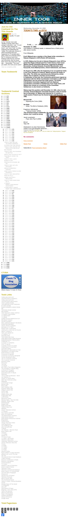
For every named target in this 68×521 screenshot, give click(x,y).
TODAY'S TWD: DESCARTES (11, 174)
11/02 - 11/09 (8, 190)
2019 (5, 108)
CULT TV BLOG (5, 344)
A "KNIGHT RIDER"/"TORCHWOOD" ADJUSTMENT (11, 185)
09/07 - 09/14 (8, 203)
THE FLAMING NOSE (7, 303)
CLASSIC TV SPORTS (7, 343)
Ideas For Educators (7, 492)
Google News (5, 498)
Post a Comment (28, 140)
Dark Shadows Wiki (6, 387)
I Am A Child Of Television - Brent (10, 375)
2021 (5, 105)
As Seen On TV (38, 131)
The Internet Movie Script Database (11, 457)
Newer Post (27, 144)
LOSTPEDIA (4, 397)
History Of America (6, 497)
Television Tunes (6, 468)
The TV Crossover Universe (9, 358)
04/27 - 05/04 (8, 234)
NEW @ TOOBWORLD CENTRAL (10, 169)
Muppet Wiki (4, 404)
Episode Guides (5, 361)
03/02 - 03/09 (8, 247)
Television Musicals (6, 477)
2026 (5, 96)
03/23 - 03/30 (8, 243)
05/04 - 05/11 (8, 233)
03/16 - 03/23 (8, 244)
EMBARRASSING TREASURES (10, 340)
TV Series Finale (6, 437)
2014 (5, 117)
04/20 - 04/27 (8, 236)
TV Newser (4, 411)
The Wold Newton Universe (9, 415)
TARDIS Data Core (6, 407)
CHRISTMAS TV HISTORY (9, 347)
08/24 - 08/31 (8, 207)
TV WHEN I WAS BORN (8, 314)
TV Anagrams (5, 485)
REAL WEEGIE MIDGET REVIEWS (11, 323)
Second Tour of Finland (7, 475)
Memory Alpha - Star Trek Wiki (9, 400)
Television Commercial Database (10, 470)
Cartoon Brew (5, 421)
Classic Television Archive (8, 410)
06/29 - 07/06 (8, 220)
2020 (5, 106)
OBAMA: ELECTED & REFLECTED (9, 178)
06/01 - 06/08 (8, 226)
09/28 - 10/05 (8, 198)
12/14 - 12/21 (8, 132)
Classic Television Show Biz (9, 442)
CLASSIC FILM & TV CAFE (9, 345)
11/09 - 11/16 (8, 140)
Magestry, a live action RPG (9, 490)
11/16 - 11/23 (8, 139)
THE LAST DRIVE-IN (7, 333)
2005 (5, 266)
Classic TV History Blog (8, 378)
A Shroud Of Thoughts (7, 370)
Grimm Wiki (4, 391)
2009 (5, 126)
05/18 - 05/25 (8, 229)
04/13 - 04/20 (8, 238)
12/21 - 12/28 (8, 130)
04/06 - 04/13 (8, 239)
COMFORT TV (5, 341)
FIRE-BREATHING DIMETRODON (11, 338)
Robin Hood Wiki (6, 405)
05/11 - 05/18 (8, 231)
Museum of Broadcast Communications (7, 462)
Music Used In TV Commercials (10, 471)
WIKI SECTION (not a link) (8, 380)
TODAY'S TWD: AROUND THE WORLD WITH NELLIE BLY (12, 147)
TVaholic (3, 428)
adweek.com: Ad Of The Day (9, 454)
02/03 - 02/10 (8, 254)
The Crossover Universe (8, 360)
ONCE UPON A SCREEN (8, 325)
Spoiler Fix (4, 435)
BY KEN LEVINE (6, 306)
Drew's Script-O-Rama (7, 467)
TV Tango (4, 448)
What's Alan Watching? (7, 371)
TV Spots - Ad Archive (7, 438)
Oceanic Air (4, 474)
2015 (5, 115)
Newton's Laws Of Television (9, 465)
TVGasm (3, 432)
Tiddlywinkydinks (57, 131)
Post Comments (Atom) (39, 148)
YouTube (3, 364)
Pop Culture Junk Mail (7, 412)
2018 (5, 110)
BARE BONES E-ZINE (7, 353)
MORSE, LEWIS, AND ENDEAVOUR (7, 402)
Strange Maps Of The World (9, 484)
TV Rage (3, 445)
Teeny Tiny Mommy (6, 491)
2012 (5, 120)
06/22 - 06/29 (8, 221)
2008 (5, 127)
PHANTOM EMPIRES (7, 324)
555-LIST (4, 487)
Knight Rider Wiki (6, 395)
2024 (5, 99)
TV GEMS (4, 317)
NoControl (4, 363)
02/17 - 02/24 (8, 251)
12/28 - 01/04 (8, 129)
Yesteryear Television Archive (9, 441)
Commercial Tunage (7, 383)
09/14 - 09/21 (8, 202)
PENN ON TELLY (8, 175)
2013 (5, 119)
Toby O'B (13, 34)
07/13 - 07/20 (8, 216)
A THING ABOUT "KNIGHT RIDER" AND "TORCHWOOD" (12, 188)
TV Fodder (4, 434)
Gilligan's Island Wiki (7, 390)
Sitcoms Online (5, 451)
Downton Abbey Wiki (7, 388)
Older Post (63, 144)
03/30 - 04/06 (8, 241)
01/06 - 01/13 (8, 261)
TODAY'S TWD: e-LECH (35, 30)
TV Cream (4, 464)
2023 (5, 101)
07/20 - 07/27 (8, 215)
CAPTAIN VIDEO (6, 348)
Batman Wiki (4, 384)
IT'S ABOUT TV (5, 334)
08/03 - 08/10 (8, 211)
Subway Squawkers (6, 495)
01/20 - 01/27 (8, 257)
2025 (5, 98)
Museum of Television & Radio (9, 460)
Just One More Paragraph (8, 472)
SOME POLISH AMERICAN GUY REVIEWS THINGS (10, 319)
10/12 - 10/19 (8, 195)
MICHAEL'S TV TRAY (7, 327)
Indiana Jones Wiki (6, 394)
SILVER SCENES (6, 321)
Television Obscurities (7, 440)
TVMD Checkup (5, 458)
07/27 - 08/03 (8, 213)
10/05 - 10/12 (8, 197)
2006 (5, 264)
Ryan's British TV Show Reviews (10, 452)
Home (45, 144)
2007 (5, 262)
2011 (5, 122)
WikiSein (3, 408)
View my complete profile (8, 67)
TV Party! (4, 450)
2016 (5, 113)
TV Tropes (4, 447)
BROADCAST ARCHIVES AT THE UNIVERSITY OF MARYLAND (11, 350)
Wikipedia (4, 381)
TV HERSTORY (5, 315)
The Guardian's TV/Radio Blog (9, 368)
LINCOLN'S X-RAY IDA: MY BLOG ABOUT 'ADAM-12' (11, 330)
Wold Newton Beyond (7, 417)
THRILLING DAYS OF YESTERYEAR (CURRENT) (9, 298)
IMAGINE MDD (5, 335)
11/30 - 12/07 (8, 135)
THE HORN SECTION (7, 337)
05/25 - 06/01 (8, 228)
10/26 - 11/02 (8, 192)
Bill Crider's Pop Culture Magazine (11, 367)
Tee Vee (3, 455)
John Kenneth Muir (6, 427)
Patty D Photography (7, 494)
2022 (5, 103)
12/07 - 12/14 (8, 134)
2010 (5, 124)
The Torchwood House (7, 480)
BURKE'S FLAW (8, 160)
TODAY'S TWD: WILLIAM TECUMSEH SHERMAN (11, 143)
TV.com (3, 444)
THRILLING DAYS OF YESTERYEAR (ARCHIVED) (9, 300)
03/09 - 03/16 (8, 246)
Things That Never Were (8, 422)
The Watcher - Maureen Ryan (9, 430)
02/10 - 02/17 (8, 252)
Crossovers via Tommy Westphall (10, 355)
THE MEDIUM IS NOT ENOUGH (10, 304)
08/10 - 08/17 (8, 210)
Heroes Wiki (4, 393)
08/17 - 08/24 (8, 208)
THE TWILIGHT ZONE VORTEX (10, 313)
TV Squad (4, 365)
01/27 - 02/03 (8, 256)
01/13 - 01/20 (8, 259)
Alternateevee (30, 131)
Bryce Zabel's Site (6, 431)
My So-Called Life (47, 131)
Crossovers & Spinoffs (7, 354)
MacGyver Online (6, 398)
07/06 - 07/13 (8, 218)
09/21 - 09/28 (8, 200)
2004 (5, 268)
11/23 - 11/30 (8, 137)
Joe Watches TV (6, 377)
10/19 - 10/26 (8, 193)
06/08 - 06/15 (8, 225)
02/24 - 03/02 (8, 249)
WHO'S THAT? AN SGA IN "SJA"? (13, 154)
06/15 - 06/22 (8, 223)
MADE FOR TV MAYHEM (8, 328)
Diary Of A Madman (6, 414)
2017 (5, 112)
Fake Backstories (6, 424)
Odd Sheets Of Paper (7, 488)
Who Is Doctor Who (6, 478)
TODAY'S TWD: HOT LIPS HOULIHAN (11, 166)
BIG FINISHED (8, 149)
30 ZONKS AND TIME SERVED (12, 145)
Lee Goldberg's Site (6, 425)
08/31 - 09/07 (8, 205)
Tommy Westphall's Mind (8, 357)
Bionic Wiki (4, 385)
